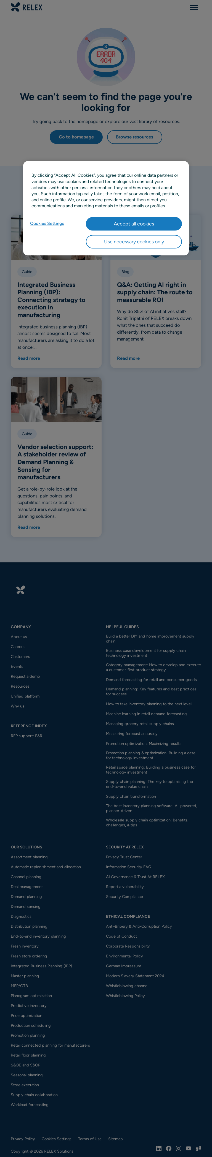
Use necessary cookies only (134, 242)
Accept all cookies (134, 223)
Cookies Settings (47, 223)
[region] (106, 208)
